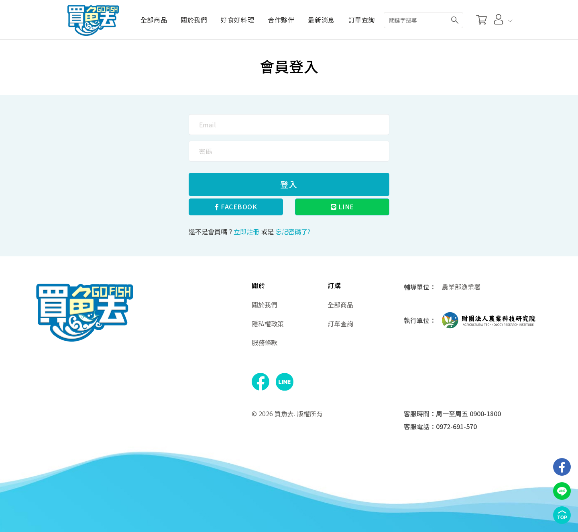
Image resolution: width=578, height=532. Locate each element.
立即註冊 (246, 231)
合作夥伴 (281, 20)
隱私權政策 (268, 323)
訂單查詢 (361, 20)
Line (342, 206)
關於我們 (193, 20)
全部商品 (153, 20)
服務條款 (264, 342)
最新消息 (321, 20)
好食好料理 (237, 20)
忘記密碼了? (292, 231)
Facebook (236, 206)
